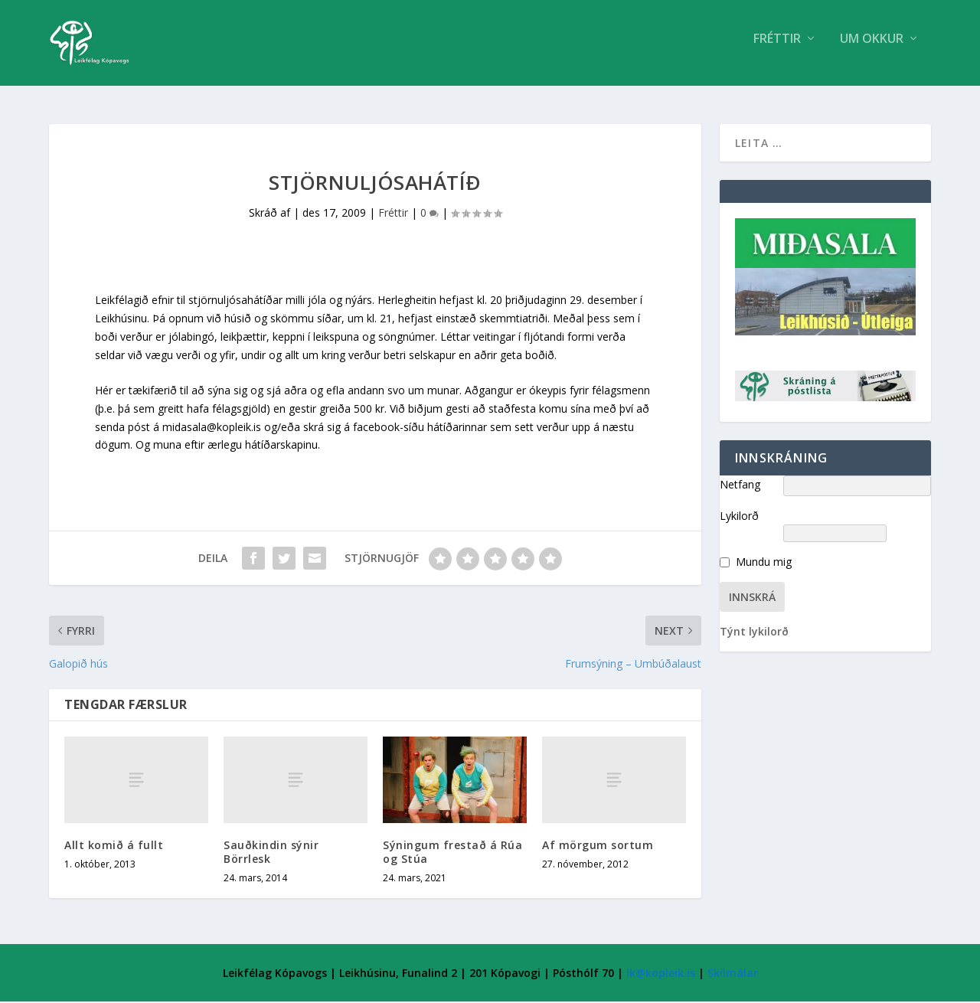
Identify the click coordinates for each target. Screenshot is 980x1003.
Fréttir (777, 48)
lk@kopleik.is (660, 974)
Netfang (740, 486)
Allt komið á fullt (113, 846)
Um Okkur (871, 48)
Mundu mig (764, 563)
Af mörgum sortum (597, 846)
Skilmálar (732, 974)
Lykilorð (739, 517)
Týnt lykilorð (754, 633)
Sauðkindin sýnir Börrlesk (271, 853)
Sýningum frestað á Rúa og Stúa (452, 853)
